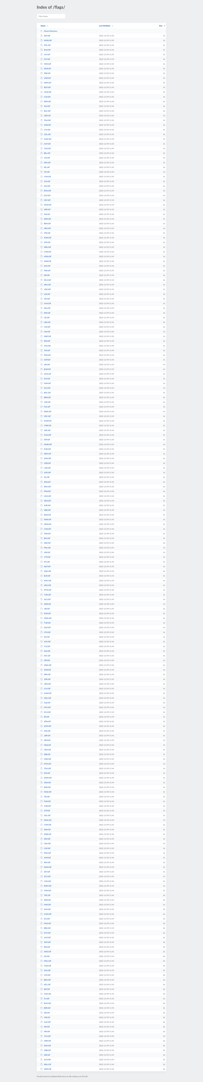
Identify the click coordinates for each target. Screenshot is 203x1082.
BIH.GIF (45, 538)
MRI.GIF (45, 209)
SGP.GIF (45, 360)
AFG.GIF (45, 707)
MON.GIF (46, 40)
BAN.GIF (45, 515)
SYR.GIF (45, 242)
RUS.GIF (45, 50)
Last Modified (104, 26)
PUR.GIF (45, 801)
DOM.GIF (46, 778)
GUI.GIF (45, 181)
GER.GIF (45, 115)
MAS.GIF (45, 923)
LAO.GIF (45, 468)
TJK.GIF (45, 350)
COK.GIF (45, 994)
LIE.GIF (45, 317)
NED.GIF (45, 101)
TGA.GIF (45, 346)
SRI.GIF (45, 1027)
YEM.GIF (45, 64)
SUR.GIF (45, 505)
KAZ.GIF (45, 909)
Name (43, 26)
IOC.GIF (45, 656)
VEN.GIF (45, 782)
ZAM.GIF (45, 726)
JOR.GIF (45, 679)
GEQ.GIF (45, 745)
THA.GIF (45, 148)
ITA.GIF (45, 172)
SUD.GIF (45, 472)
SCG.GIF (45, 876)
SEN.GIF (45, 482)
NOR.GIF (45, 519)
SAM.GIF (45, 458)
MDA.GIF (46, 665)
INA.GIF (45, 36)
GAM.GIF (45, 139)
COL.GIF (45, 134)
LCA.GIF (45, 688)
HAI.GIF (45, 332)
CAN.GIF (45, 529)
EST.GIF (45, 59)
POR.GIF (45, 613)
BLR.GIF (45, 576)
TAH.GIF (45, 120)
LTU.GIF (45, 130)
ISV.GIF (45, 956)
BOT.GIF (45, 87)
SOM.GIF (45, 238)
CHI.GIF (45, 327)
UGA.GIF (45, 496)
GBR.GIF (45, 1050)
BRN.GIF (45, 397)
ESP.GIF (45, 439)
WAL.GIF (45, 1064)
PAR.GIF (45, 270)
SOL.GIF (45, 815)
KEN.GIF (45, 721)
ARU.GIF (45, 285)
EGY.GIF (45, 195)
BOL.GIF (45, 392)
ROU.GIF (45, 191)
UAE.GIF (45, 289)
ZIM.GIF (45, 839)
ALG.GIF (45, 599)
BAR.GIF (45, 787)
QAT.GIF (45, 566)
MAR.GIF (45, 261)
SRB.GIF (45, 754)
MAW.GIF (46, 444)
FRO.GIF (45, 355)
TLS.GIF (45, 646)
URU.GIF (45, 684)
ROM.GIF (46, 886)
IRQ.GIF (45, 341)
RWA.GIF (45, 411)
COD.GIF (45, 966)
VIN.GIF (45, 552)
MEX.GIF (45, 454)
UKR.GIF (45, 78)
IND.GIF (45, 313)
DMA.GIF (46, 820)
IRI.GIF (44, 717)
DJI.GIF (45, 637)
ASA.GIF (45, 970)
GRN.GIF (45, 1041)
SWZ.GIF (45, 951)
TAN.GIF (45, 533)
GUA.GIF (45, 303)
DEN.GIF (45, 219)
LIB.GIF (45, 609)
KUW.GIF (46, 421)
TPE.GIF (45, 895)
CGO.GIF (45, 435)
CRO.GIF (45, 750)
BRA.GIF (45, 928)
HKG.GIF (45, 585)
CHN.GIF (45, 252)
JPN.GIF (45, 233)
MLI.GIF (45, 186)
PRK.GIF (45, 674)
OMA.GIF (46, 618)
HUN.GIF (45, 92)
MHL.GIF (45, 961)
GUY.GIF (45, 937)
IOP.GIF (45, 660)
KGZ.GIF (45, 627)
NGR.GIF (45, 68)
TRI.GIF (45, 797)
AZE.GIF (45, 430)
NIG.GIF (45, 308)
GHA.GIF (45, 374)
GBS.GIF (45, 510)
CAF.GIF (45, 848)
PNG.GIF (45, 853)
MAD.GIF (46, 205)
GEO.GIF (45, 501)
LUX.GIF (45, 97)
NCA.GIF (45, 280)
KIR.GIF (45, 1031)
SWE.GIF (45, 336)
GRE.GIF (45, 543)
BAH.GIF (45, 486)
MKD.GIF (45, 1069)
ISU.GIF (45, 919)
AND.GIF (45, 759)
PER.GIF (45, 73)
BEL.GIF (45, 153)
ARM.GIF (45, 83)
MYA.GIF (45, 764)
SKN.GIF (45, 829)
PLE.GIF (45, 407)
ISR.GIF (45, 275)
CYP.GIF (45, 557)
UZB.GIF (45, 463)
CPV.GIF (45, 632)
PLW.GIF (45, 449)
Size (160, 26)
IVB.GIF (45, 1017)
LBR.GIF (45, 735)
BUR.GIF (45, 369)
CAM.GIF (45, 825)
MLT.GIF (45, 200)
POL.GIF (45, 45)
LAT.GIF (45, 54)
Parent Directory (48, 31)
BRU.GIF (45, 980)
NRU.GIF (45, 247)
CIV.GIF (45, 158)
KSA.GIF (45, 731)
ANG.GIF (45, 571)
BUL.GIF (45, 111)
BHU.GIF (45, 1003)
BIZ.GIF (45, 989)
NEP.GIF (45, 740)
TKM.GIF (45, 890)
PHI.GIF (45, 773)
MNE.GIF (45, 834)
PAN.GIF (45, 491)
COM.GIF (46, 914)
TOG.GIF (45, 768)
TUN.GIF (45, 595)
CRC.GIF (45, 416)
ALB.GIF (45, 703)
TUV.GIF (45, 1036)
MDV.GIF (45, 524)
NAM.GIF (46, 867)
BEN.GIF (45, 223)
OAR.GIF (45, 670)
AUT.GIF (45, 144)
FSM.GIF (45, 383)
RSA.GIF (45, 862)
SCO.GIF (45, 1059)
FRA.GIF (45, 162)
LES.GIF (45, 294)
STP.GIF (45, 810)
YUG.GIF (45, 881)
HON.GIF (45, 256)
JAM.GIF (45, 857)
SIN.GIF (45, 364)
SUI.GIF (45, 378)
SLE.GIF (45, 106)
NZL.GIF (45, 984)
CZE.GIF (45, 402)
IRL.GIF (45, 167)
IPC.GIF (45, 562)
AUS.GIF (45, 1022)
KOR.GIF (45, 900)
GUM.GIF (46, 693)
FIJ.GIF (44, 998)
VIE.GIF (45, 299)
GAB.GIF (45, 125)
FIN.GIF (45, 214)
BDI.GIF (45, 947)
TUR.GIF (45, 623)
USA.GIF (45, 843)
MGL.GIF (45, 698)
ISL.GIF (45, 477)
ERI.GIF (45, 1013)
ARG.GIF (45, 228)
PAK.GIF (45, 548)
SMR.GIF (45, 604)
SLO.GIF (45, 388)
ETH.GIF (45, 933)
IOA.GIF (45, 651)
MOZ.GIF (45, 792)
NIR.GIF (45, 1055)
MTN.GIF (45, 590)
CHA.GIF (45, 176)
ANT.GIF (45, 942)
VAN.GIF (45, 904)
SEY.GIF (45, 872)
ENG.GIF (45, 1045)
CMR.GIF (45, 425)
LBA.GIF (45, 322)
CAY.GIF (45, 975)
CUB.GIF (45, 806)
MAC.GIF (45, 580)
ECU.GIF (45, 712)
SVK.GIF (45, 641)
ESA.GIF (45, 266)
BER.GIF (45, 1008)
